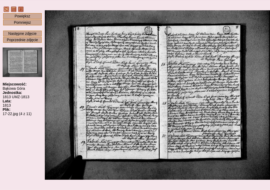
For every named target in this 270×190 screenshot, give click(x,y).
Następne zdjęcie (22, 33)
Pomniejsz (22, 22)
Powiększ (22, 16)
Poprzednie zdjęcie (22, 40)
